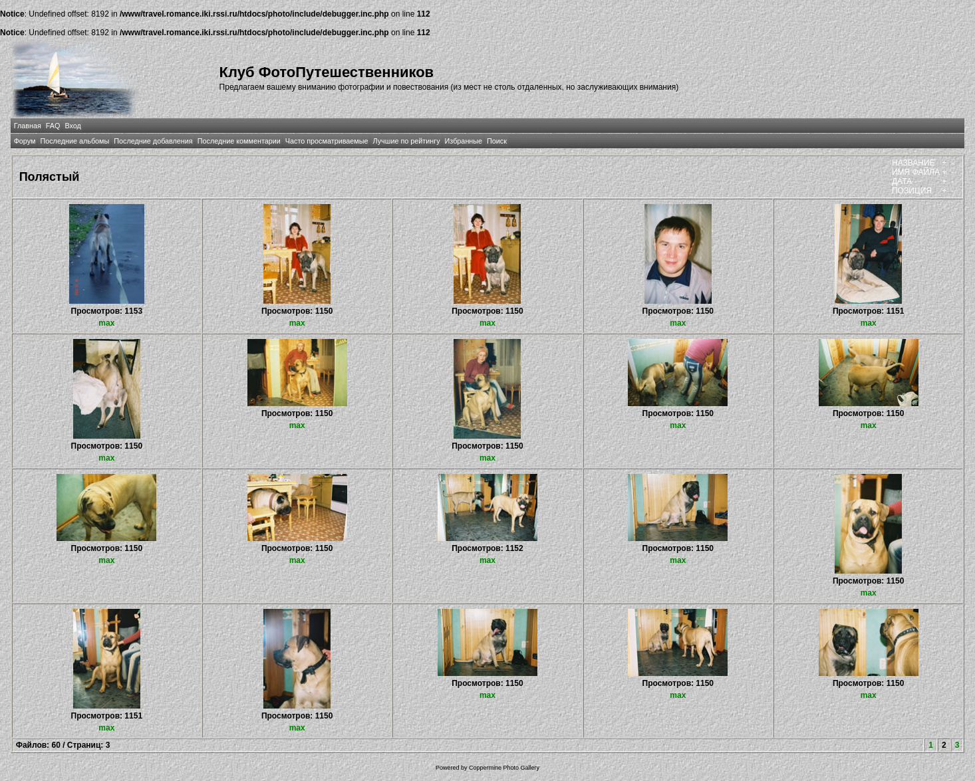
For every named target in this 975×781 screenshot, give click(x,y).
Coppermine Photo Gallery (504, 767)
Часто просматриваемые (326, 141)
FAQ (53, 126)
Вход (72, 126)
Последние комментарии (239, 141)
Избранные (463, 141)
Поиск (497, 141)
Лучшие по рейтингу (406, 141)
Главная (27, 126)
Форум (25, 141)
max (106, 323)
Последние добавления (153, 141)
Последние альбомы (74, 141)
